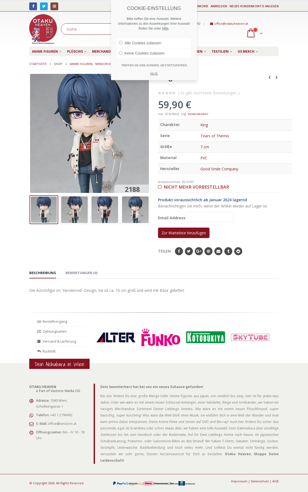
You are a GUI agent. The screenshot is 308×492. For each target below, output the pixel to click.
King (204, 124)
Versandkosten (198, 114)
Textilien (220, 51)
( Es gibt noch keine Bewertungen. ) (209, 92)
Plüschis (75, 51)
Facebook (179, 251)
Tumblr (228, 251)
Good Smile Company (219, 168)
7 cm (204, 146)
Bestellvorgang (52, 321)
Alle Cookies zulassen (140, 43)
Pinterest (208, 251)
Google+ (199, 251)
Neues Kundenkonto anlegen (254, 6)
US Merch (246, 51)
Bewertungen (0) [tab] (81, 272)
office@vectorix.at (62, 423)
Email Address (195, 217)
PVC (203, 157)
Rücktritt (46, 351)
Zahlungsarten (52, 331)
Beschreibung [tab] (42, 272)
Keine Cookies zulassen (141, 53)
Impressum (239, 481)
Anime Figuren (45, 51)
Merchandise (104, 51)
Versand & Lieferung (56, 341)
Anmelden (219, 6)
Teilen (164, 251)
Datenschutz (260, 481)
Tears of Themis (214, 135)
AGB (275, 481)
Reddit (238, 251)
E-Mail (218, 251)
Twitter (189, 251)
